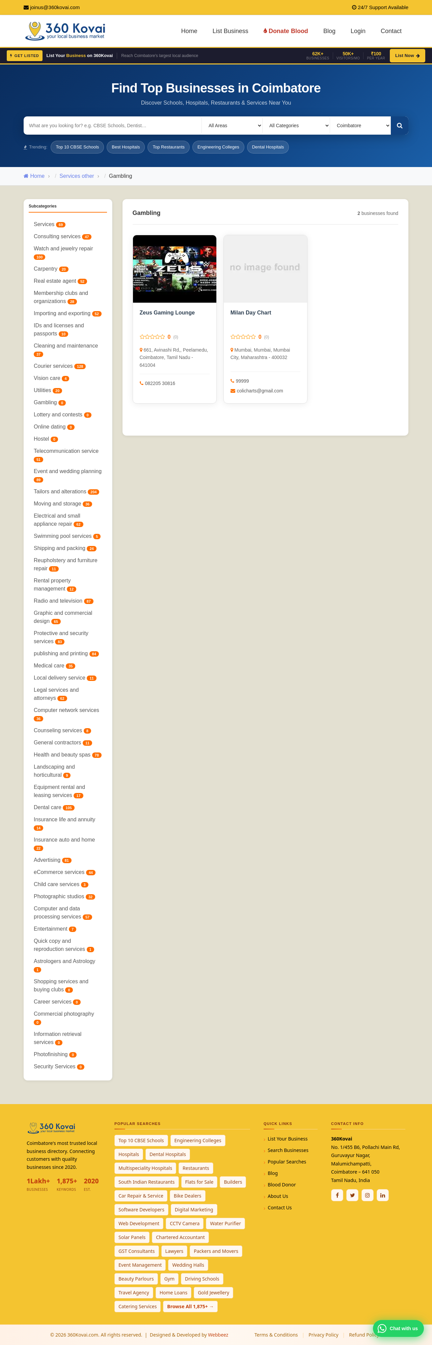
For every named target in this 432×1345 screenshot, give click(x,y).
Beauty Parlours (136, 1278)
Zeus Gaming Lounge (167, 312)
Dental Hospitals (268, 146)
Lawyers (174, 1251)
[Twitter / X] (352, 1195)
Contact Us (280, 1207)
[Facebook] (337, 1195)
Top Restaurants (169, 146)
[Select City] (360, 125)
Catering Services (137, 1306)
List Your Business (287, 1138)
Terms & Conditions (276, 1335)
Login (358, 31)
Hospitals (128, 1154)
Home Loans (174, 1292)
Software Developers (141, 1209)
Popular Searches (287, 1161)
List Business (230, 31)
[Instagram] (367, 1195)
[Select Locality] (232, 125)
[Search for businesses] (113, 125)
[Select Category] (296, 125)
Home (189, 31)
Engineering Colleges (218, 146)
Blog (329, 31)
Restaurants (196, 1168)
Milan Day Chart (251, 312)
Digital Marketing (194, 1209)
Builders (233, 1182)
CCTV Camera (184, 1223)
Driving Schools (202, 1278)
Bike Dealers (187, 1195)
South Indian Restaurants (146, 1182)
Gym (169, 1278)
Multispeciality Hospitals (145, 1168)
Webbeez (218, 1335)
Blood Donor (282, 1184)
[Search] (399, 125)
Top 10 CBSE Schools (77, 146)
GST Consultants (136, 1251)
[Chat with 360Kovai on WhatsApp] (398, 1328)
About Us (278, 1196)
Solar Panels (131, 1237)
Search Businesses (288, 1150)
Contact (391, 31)
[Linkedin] (383, 1195)
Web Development (138, 1223)
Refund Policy (364, 1335)
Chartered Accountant (180, 1237)
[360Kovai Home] (66, 30)
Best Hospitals (126, 146)
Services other (76, 176)
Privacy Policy (323, 1335)
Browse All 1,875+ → (190, 1306)
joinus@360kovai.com (55, 7)
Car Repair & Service (140, 1195)
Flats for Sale (199, 1182)
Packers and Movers (216, 1251)
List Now (407, 55)
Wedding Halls (188, 1265)
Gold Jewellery (213, 1292)
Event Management (140, 1265)
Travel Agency (133, 1292)
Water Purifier (225, 1223)
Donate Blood (286, 31)
